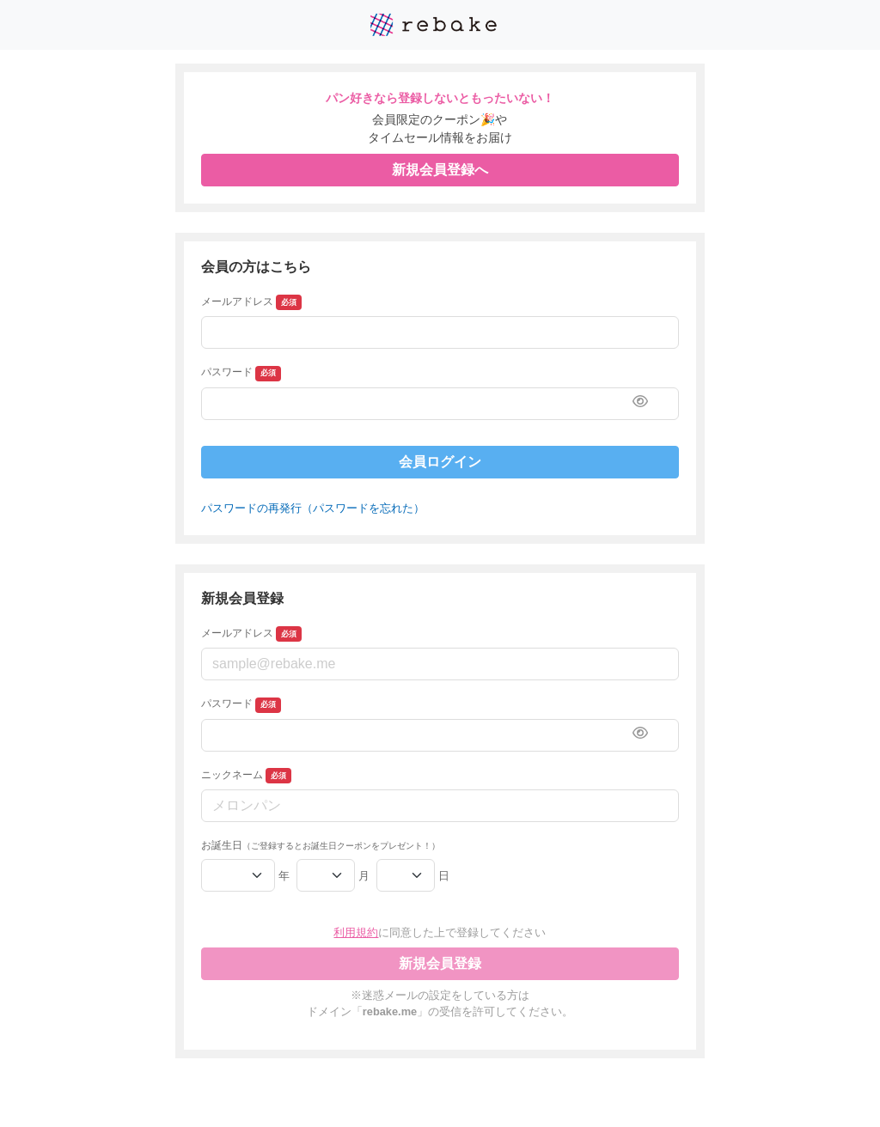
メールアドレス (251, 302)
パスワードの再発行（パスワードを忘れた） (313, 508)
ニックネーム (246, 775)
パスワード (241, 373)
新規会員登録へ (440, 169)
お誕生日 (320, 845)
